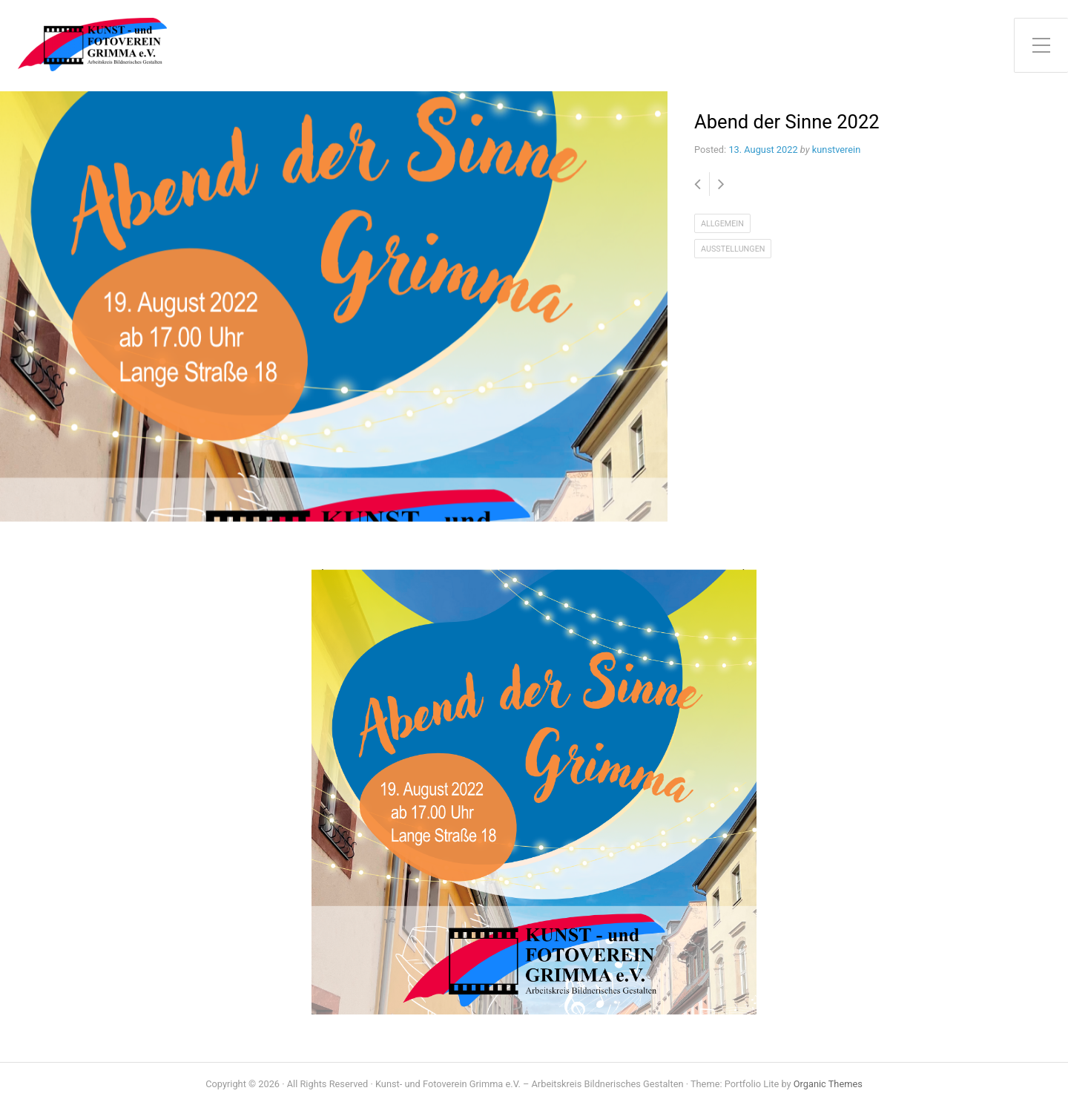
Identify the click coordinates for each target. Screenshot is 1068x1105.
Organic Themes (828, 1083)
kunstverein (836, 149)
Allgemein (722, 224)
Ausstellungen (733, 249)
